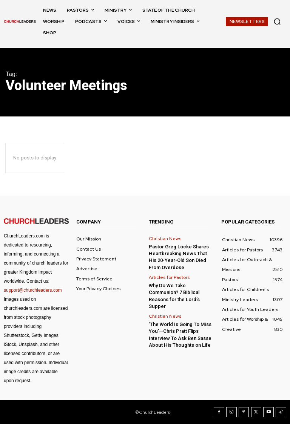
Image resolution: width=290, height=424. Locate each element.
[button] (277, 21)
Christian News (165, 238)
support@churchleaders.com (33, 290)
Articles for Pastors (169, 277)
